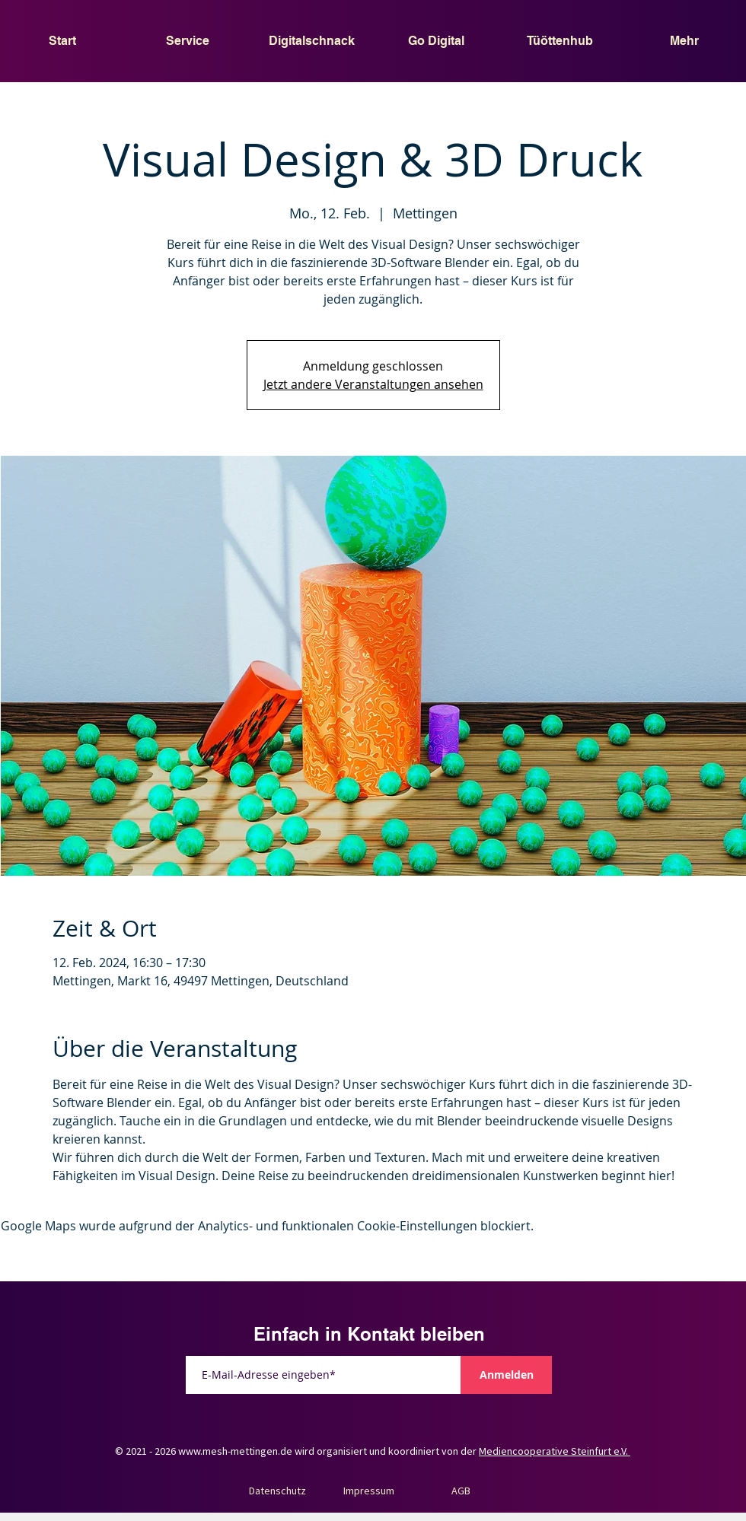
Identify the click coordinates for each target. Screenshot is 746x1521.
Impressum (368, 1490)
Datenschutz (277, 1490)
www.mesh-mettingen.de (235, 1451)
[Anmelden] (506, 1375)
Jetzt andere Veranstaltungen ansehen (373, 384)
